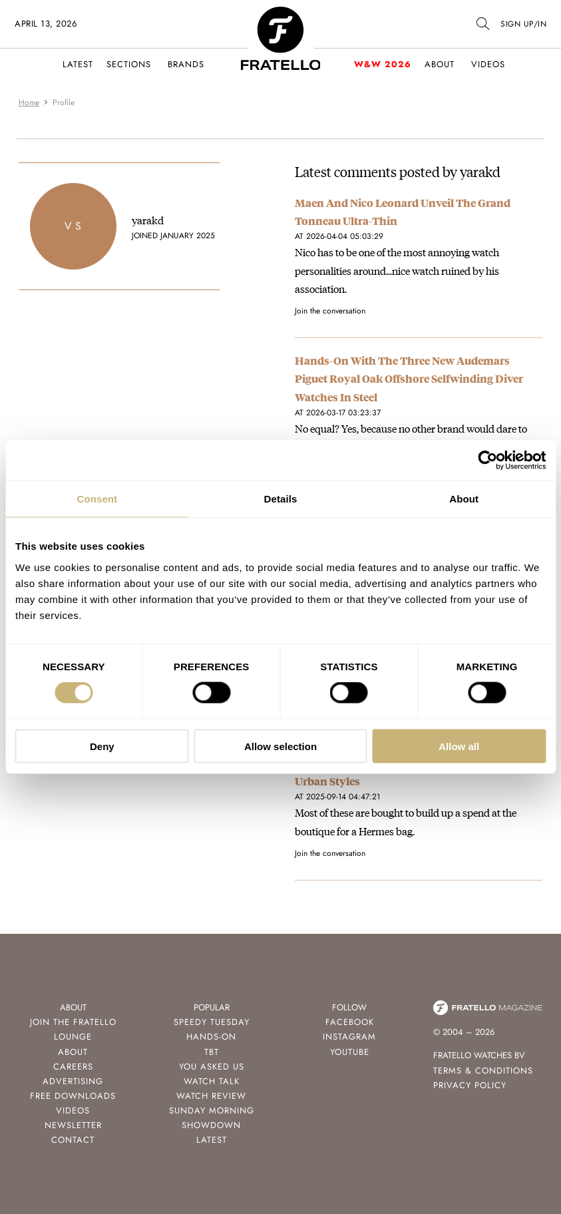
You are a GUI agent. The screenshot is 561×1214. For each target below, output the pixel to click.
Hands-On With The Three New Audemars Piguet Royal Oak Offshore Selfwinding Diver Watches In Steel (409, 378)
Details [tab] (280, 499)
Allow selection (280, 745)
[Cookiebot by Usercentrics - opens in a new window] (487, 461)
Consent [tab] (97, 499)
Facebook (349, 1022)
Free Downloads (73, 1096)
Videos (488, 64)
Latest (78, 64)
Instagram (349, 1036)
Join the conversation (330, 311)
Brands (186, 64)
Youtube (349, 1052)
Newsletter (73, 1125)
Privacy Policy (469, 1085)
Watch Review (211, 1096)
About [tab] (463, 499)
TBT (211, 1052)
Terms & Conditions (483, 1070)
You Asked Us (211, 1066)
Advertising (73, 1081)
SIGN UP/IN (523, 24)
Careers (73, 1066)
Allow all (459, 745)
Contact (72, 1139)
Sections (128, 64)
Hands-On (211, 1036)
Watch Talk (212, 1081)
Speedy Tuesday (212, 1022)
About (440, 64)
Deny (102, 745)
